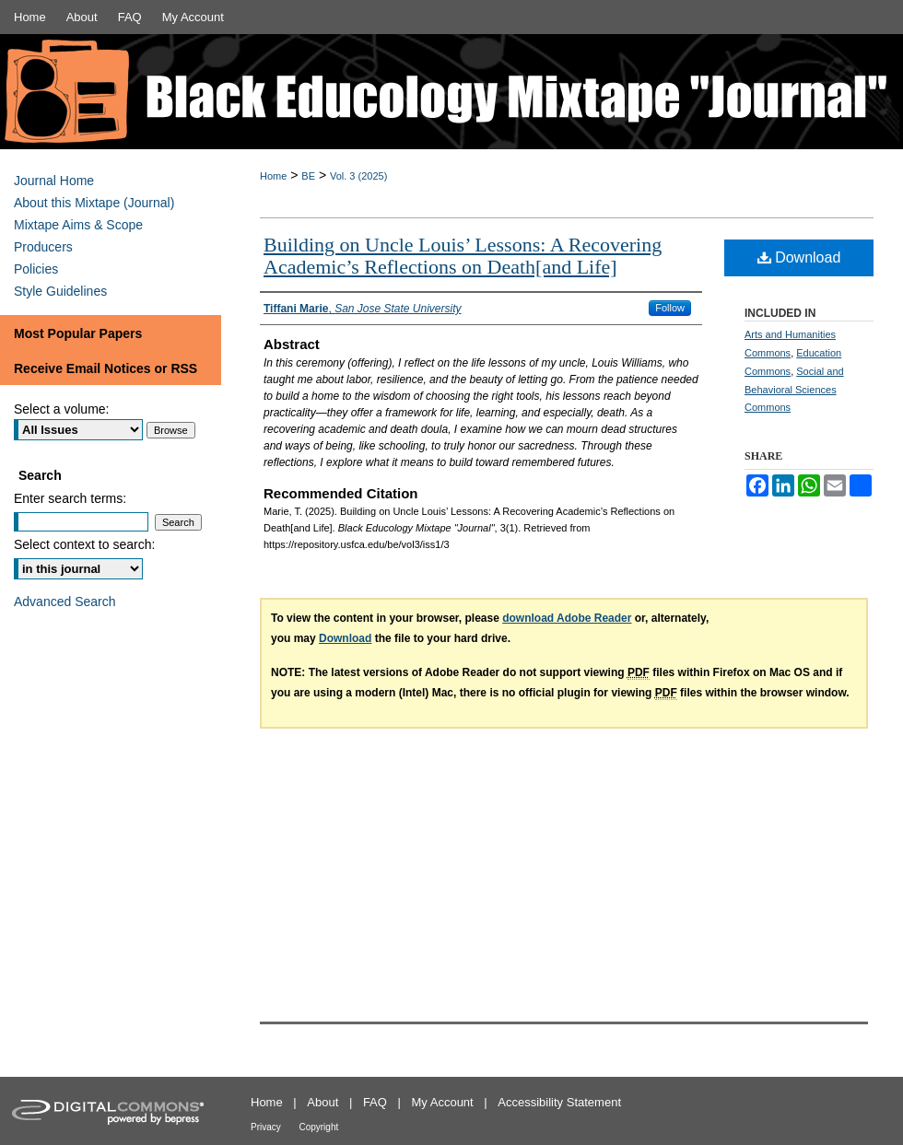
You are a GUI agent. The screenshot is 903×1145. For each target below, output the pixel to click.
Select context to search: (84, 544)
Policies (36, 269)
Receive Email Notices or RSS (105, 368)
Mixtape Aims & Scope (78, 224)
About (322, 1102)
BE (308, 175)
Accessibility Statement (559, 1102)
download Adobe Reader (566, 618)
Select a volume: (62, 409)
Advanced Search (65, 601)
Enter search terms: (70, 498)
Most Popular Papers (78, 333)
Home (273, 175)
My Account (443, 1102)
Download (799, 257)
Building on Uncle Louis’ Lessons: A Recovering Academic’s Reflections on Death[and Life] (463, 255)
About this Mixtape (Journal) (94, 202)
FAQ (375, 1102)
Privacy (266, 1127)
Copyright (318, 1127)
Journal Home (54, 180)
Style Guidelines (60, 291)
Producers (43, 247)
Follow (670, 307)
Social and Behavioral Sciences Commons (794, 390)
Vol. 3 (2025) (358, 175)
